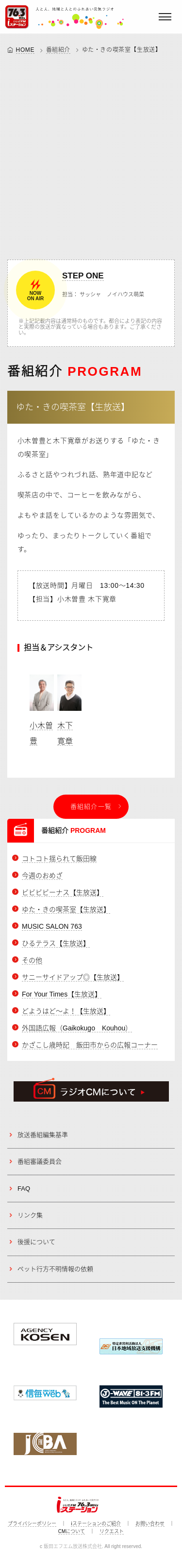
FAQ (23, 1188)
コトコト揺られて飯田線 (59, 858)
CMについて (71, 1531)
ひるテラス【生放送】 (56, 943)
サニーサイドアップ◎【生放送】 (73, 977)
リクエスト (111, 1531)
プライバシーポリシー (32, 1523)
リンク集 (30, 1215)
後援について (36, 1241)
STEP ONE (83, 275)
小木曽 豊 (42, 706)
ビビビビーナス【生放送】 (62, 892)
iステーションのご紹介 (95, 1523)
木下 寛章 (69, 706)
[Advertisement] (91, 154)
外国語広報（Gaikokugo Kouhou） (77, 1028)
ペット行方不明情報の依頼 (55, 1269)
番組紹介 (58, 49)
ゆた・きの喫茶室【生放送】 (73, 407)
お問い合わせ (150, 1523)
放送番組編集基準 (42, 1134)
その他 (32, 960)
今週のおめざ (42, 875)
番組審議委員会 (39, 1161)
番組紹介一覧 (91, 806)
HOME (25, 49)
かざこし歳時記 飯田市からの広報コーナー (90, 1045)
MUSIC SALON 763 (52, 926)
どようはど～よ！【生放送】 (66, 1011)
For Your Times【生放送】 (61, 994)
